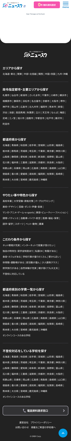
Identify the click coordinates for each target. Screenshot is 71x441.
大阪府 (59, 162)
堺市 (62, 101)
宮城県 (41, 145)
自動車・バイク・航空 (31, 218)
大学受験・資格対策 (23, 201)
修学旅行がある (10, 268)
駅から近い (54, 256)
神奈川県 (60, 151)
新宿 (60, 106)
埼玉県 (32, 151)
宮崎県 (23, 179)
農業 (41, 223)
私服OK (39, 251)
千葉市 (45, 95)
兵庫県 (17, 168)
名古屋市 (36, 101)
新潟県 (41, 156)
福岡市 (43, 106)
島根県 (52, 168)
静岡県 (15, 156)
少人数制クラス (49, 262)
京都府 (41, 162)
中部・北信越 (30, 73)
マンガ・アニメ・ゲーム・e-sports (18, 212)
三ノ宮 (12, 118)
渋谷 (5, 112)
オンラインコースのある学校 (16, 335)
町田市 (6, 123)
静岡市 (17, 101)
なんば (54, 112)
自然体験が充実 (28, 268)
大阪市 (55, 101)
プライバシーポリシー (41, 422)
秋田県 (23, 145)
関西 (40, 73)
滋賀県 (32, 162)
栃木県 (6, 151)
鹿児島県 (33, 179)
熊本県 (6, 179)
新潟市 (23, 95)
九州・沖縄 (62, 73)
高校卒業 (7, 201)
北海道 (6, 145)
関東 (19, 73)
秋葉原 (30, 112)
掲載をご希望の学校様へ (43, 427)
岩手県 (32, 145)
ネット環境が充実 (11, 245)
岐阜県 (32, 156)
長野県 (50, 156)
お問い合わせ (22, 427)
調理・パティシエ (11, 218)
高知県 (32, 173)
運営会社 (23, 422)
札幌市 (6, 95)
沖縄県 (43, 179)
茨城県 (23, 151)
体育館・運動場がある (13, 262)
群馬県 (15, 151)
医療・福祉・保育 (51, 218)
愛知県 (23, 156)
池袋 (11, 112)
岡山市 (15, 106)
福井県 (15, 162)
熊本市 (52, 106)
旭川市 (21, 118)
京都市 (46, 101)
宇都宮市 (39, 118)
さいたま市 (34, 95)
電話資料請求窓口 (37, 410)
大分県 (15, 179)
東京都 (50, 151)
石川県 (6, 162)
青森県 (15, 145)
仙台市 (15, 95)
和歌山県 (7, 168)
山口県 (61, 168)
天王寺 (45, 112)
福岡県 (41, 173)
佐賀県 (50, 173)
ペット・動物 (31, 223)
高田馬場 (20, 112)
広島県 (34, 168)
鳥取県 (43, 168)
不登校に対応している (14, 273)
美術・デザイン (10, 206)
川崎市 (54, 95)
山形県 (50, 145)
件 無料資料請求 (47, 4)
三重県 (23, 162)
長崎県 (59, 173)
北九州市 (33, 106)
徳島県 (6, 173)
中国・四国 (50, 73)
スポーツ (19, 223)
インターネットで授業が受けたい (38, 245)
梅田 (62, 112)
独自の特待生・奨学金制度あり (18, 251)
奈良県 (50, 162)
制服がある (50, 251)
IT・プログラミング (44, 201)
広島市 (23, 106)
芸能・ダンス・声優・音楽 (30, 206)
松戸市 (49, 118)
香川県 (15, 173)
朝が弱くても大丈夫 (48, 268)
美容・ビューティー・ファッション (51, 212)
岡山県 (26, 168)
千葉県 (41, 151)
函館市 (29, 118)
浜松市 (26, 101)
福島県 (59, 145)
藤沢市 (58, 118)
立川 (38, 112)
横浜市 (63, 95)
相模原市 (7, 101)
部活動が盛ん (33, 262)
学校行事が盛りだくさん (35, 256)
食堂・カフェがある (12, 256)
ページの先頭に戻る (63, 433)
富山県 (59, 156)
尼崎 (5, 118)
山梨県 (6, 156)
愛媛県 (23, 173)
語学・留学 (8, 223)
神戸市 (6, 106)
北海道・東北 (9, 73)
